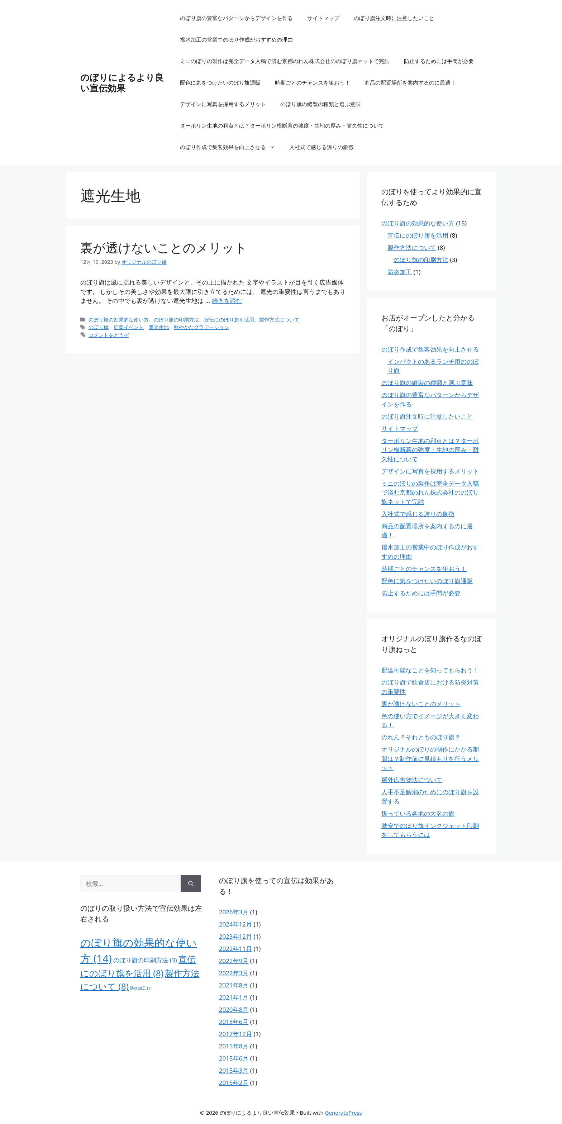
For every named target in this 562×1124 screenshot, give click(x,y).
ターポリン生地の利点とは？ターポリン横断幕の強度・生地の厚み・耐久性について (282, 125)
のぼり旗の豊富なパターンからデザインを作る (236, 18)
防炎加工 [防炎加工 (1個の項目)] (140, 988)
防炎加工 (399, 272)
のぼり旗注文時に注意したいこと (394, 18)
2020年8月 (234, 1009)
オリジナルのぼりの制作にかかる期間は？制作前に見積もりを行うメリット (430, 758)
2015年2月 (234, 1082)
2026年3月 (234, 912)
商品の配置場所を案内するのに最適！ (410, 82)
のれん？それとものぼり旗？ (421, 737)
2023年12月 (235, 936)
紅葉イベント (129, 327)
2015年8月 (234, 1046)
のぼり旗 (99, 327)
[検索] (191, 883)
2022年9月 (234, 961)
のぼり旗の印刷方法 (176, 319)
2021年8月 (234, 985)
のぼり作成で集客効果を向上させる (231, 147)
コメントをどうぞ (109, 335)
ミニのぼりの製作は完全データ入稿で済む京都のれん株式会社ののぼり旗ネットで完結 (285, 61)
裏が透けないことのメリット (163, 247)
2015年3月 (234, 1070)
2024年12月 (235, 924)
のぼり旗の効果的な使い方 (119, 319)
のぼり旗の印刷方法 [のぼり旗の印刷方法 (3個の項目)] (145, 960)
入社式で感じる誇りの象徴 (321, 147)
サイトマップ (323, 18)
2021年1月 (234, 997)
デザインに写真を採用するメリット (223, 104)
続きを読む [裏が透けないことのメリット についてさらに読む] (227, 300)
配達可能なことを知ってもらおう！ (430, 670)
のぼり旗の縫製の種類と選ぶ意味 (320, 104)
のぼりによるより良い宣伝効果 (122, 82)
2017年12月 (235, 1034)
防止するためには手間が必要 (439, 61)
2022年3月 (234, 973)
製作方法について (279, 319)
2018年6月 (234, 1022)
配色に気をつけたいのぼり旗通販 (220, 82)
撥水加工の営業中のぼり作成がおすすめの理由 (236, 39)
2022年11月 (235, 948)
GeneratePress (343, 1112)
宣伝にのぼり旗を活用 (229, 319)
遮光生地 (159, 327)
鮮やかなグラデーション (201, 327)
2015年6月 (234, 1058)
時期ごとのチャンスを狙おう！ (312, 82)
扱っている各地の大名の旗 (417, 813)
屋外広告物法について (411, 780)
